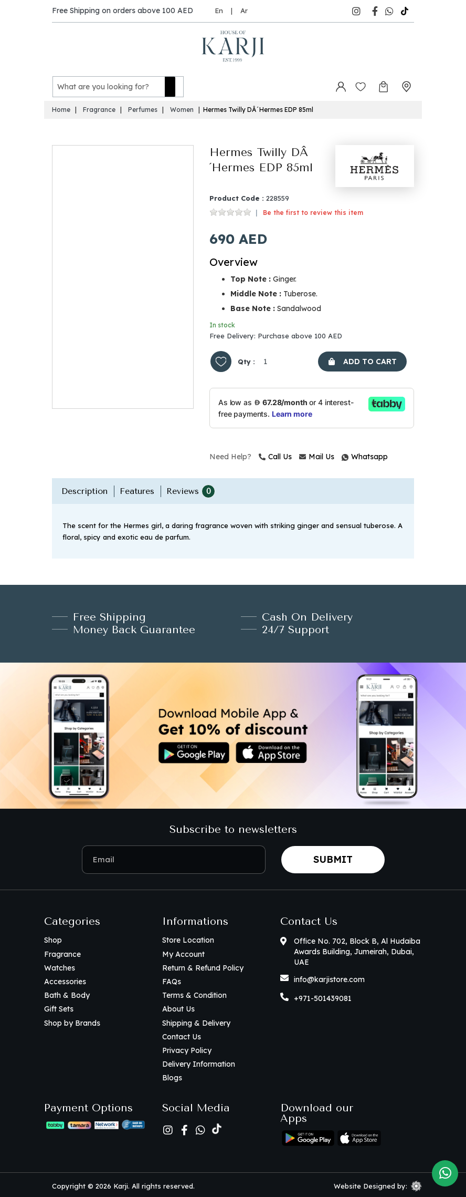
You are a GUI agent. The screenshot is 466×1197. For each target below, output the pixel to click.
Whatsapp (343, 454)
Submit (333, 857)
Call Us (275, 454)
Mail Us (316, 454)
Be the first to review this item (313, 210)
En (219, 10)
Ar (244, 10)
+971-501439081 (323, 997)
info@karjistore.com (329, 978)
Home (61, 108)
